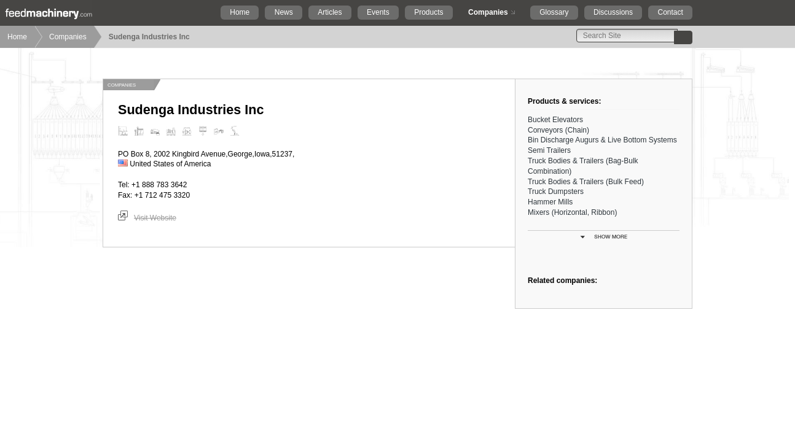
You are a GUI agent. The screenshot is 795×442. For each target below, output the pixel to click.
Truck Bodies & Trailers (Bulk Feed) (586, 181)
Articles (330, 12)
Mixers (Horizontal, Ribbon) (572, 212)
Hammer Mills (550, 202)
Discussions (613, 12)
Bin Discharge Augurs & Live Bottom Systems (602, 140)
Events (378, 12)
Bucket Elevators (555, 119)
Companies (488, 12)
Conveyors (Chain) (558, 130)
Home (239, 12)
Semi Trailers (549, 150)
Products (428, 12)
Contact (670, 12)
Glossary (553, 12)
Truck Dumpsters (556, 191)
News (284, 12)
